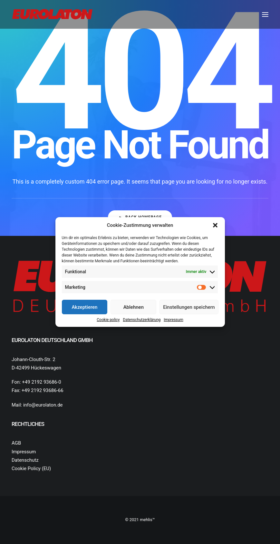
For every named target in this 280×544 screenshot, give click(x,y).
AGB (16, 443)
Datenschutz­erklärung (142, 319)
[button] (215, 225)
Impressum (173, 319)
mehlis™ (147, 519)
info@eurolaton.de (43, 405)
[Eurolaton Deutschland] (52, 14)
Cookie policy (108, 319)
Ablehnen (133, 307)
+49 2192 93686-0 (41, 382)
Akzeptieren (84, 307)
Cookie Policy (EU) (31, 468)
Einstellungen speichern (189, 307)
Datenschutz (25, 460)
